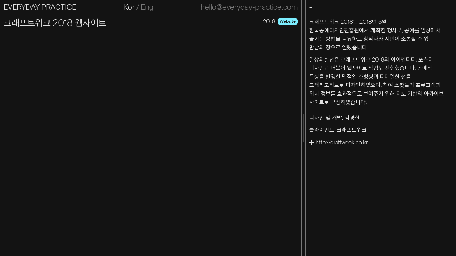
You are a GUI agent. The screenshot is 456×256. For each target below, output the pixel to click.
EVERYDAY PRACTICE (40, 7)
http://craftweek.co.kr (342, 142)
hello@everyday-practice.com (249, 7)
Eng (147, 7)
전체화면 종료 (314, 7)
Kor (129, 7)
